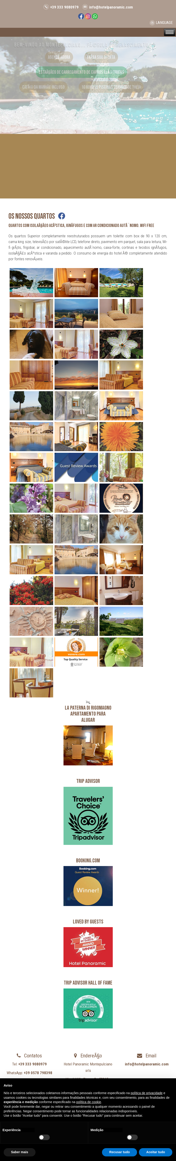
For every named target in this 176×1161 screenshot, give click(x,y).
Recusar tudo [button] (119, 1152)
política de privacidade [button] (146, 1093)
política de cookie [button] (88, 1102)
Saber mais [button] (19, 1152)
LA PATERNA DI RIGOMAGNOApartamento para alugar (88, 714)
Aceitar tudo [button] (155, 1152)
